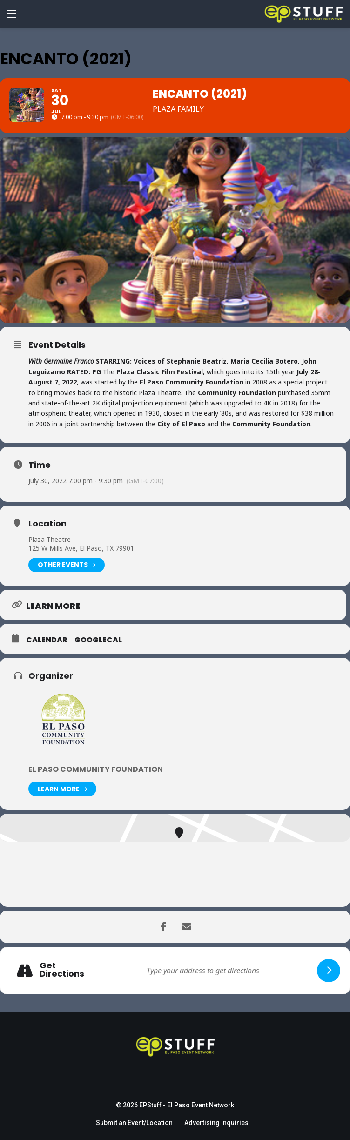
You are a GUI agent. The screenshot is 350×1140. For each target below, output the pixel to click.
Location (47, 523)
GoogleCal (98, 640)
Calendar (46, 640)
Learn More (62, 789)
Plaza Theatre (49, 539)
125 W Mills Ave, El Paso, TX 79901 (81, 548)
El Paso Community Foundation (95, 769)
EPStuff (150, 1105)
